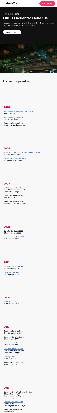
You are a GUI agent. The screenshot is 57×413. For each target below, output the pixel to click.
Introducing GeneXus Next (14, 117)
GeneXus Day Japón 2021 (13, 266)
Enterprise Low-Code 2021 (14, 272)
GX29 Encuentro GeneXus (13, 349)
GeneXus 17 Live (10, 302)
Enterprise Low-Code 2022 (14, 237)
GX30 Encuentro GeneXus (13, 188)
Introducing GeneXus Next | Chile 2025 (18, 111)
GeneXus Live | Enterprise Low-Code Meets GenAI (22, 153)
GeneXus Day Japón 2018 (13, 402)
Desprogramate (9, 357)
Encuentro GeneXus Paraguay (15, 158)
